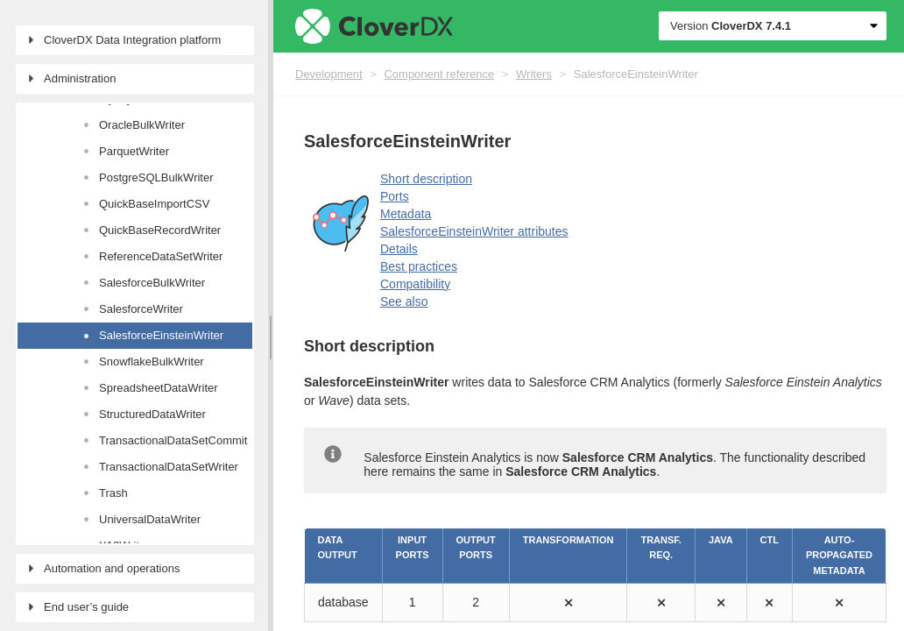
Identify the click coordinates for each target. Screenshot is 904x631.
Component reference (439, 74)
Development (329, 74)
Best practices (418, 266)
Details (399, 249)
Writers (534, 74)
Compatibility (415, 284)
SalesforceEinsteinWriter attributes (474, 231)
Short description (426, 179)
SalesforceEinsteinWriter (636, 74)
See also (403, 301)
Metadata (405, 214)
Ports (394, 196)
